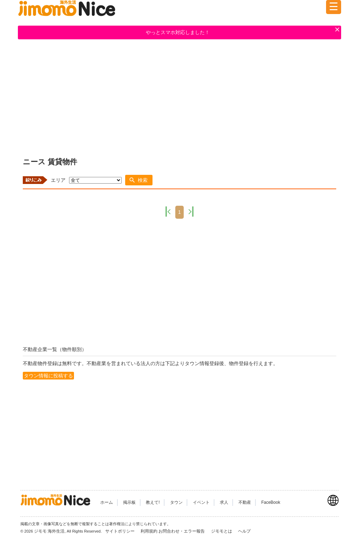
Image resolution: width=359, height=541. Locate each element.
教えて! (153, 502)
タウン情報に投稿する (48, 375)
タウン (176, 502)
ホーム (106, 502)
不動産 (244, 502)
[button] (139, 180)
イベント (201, 502)
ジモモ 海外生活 (49, 531)
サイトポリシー (120, 531)
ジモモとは (222, 531)
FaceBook (270, 502)
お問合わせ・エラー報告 (182, 531)
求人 (224, 502)
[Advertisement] (179, 97)
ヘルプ (244, 531)
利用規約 (149, 531)
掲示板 (129, 502)
